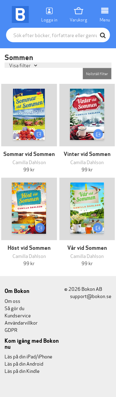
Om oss (12, 300)
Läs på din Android (24, 363)
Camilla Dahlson (29, 161)
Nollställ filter (97, 73)
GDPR (11, 329)
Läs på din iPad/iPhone (28, 356)
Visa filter (20, 65)
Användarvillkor (21, 322)
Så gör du (14, 307)
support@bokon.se (87, 295)
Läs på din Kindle (22, 370)
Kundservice (18, 315)
